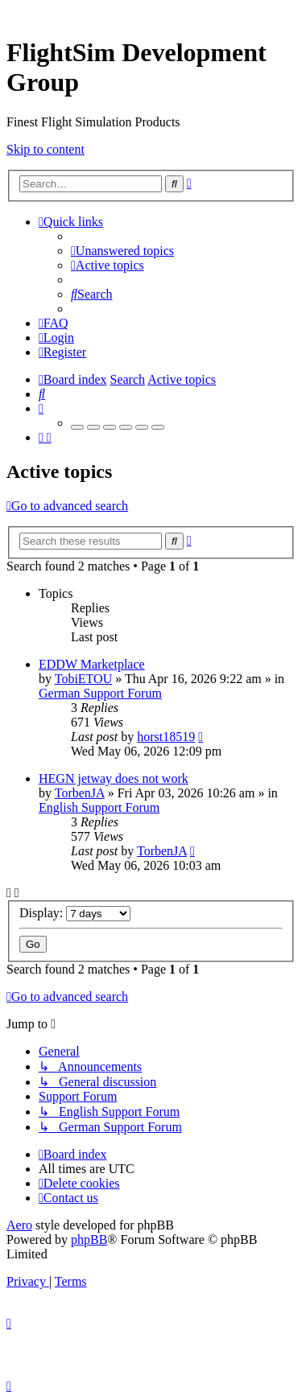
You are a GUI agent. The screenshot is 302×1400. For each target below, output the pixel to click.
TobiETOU (83, 679)
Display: (74, 913)
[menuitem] (122, 250)
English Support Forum (99, 807)
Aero (19, 1225)
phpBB (89, 1239)
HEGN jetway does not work (113, 778)
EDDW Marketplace (92, 664)
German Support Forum (100, 693)
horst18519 (166, 736)
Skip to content (45, 149)
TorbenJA (80, 793)
